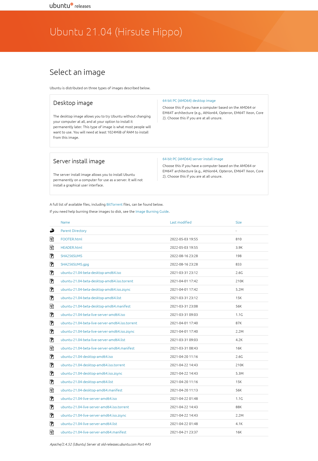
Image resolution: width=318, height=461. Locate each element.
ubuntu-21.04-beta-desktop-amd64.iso (91, 273)
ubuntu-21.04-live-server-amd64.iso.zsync (93, 415)
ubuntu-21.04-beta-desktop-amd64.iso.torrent (97, 281)
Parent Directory (74, 231)
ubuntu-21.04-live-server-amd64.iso (89, 398)
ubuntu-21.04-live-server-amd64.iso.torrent (95, 407)
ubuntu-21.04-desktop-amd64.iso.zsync (91, 373)
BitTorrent (114, 204)
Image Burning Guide (152, 211)
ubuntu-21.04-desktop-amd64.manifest (91, 390)
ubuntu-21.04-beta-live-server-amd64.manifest (97, 348)
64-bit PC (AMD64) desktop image (189, 100)
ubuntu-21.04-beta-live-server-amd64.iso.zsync (97, 331)
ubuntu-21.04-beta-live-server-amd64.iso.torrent (99, 323)
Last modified (180, 222)
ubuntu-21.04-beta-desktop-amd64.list (91, 298)
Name (65, 222)
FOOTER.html (71, 239)
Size (239, 222)
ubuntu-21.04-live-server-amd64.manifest (93, 432)
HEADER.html (71, 247)
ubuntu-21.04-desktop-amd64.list (87, 382)
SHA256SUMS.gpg (75, 264)
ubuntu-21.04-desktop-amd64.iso (87, 357)
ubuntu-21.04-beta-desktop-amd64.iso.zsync (95, 289)
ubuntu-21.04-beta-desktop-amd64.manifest (96, 306)
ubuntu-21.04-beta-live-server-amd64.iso (93, 315)
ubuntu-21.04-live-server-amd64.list (89, 424)
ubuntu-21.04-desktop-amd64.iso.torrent (93, 365)
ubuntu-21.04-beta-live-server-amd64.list (93, 340)
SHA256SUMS (71, 256)
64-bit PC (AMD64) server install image (193, 159)
